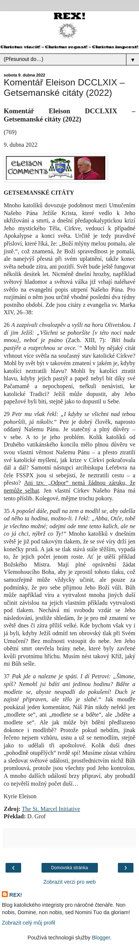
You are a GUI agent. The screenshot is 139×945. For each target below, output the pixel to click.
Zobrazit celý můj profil (28, 923)
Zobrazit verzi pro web (69, 882)
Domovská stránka (69, 867)
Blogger (101, 938)
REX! (15, 895)
